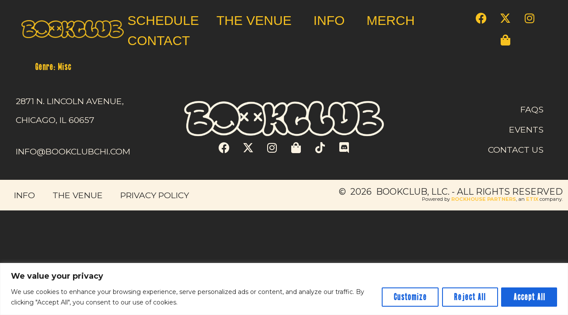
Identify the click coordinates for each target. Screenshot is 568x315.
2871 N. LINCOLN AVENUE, (70, 101)
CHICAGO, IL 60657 (55, 120)
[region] (284, 289)
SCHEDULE (163, 20)
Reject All (468, 297)
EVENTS (526, 129)
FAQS (532, 109)
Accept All (528, 297)
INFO (331, 20)
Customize (406, 297)
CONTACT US (516, 149)
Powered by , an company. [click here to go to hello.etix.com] (492, 199)
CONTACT (159, 40)
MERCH (390, 20)
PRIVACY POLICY (154, 195)
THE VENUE (256, 20)
